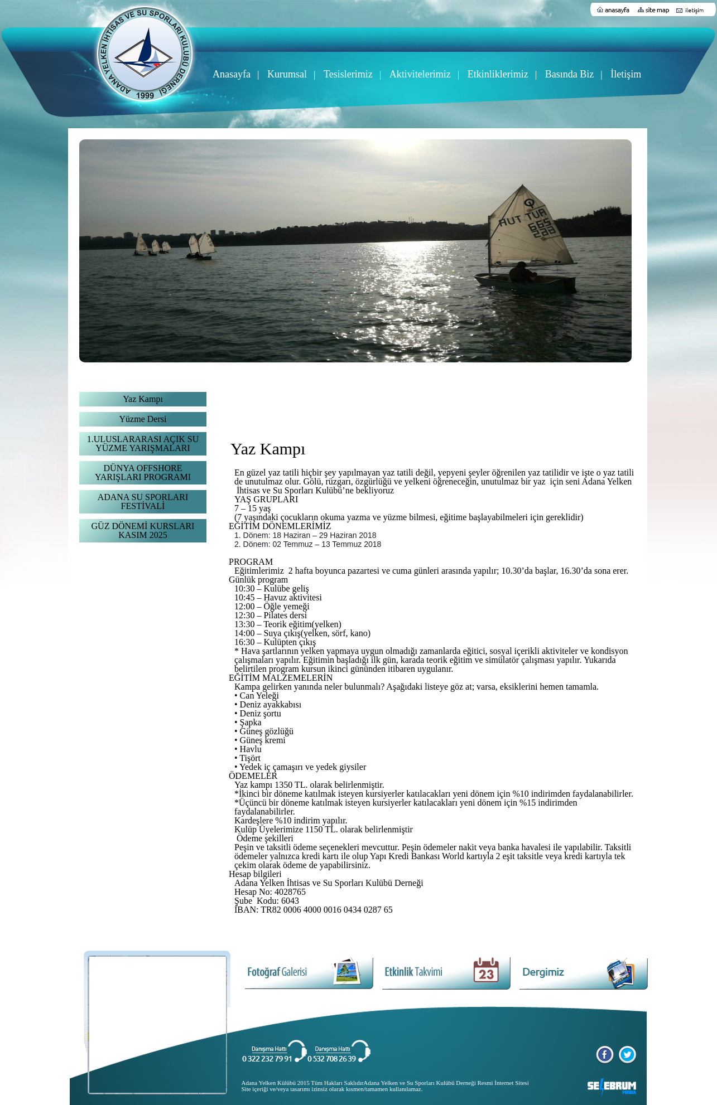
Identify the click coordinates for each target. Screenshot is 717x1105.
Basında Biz (569, 74)
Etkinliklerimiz (498, 74)
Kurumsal (287, 74)
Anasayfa (232, 74)
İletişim (625, 74)
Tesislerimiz (348, 74)
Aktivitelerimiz (420, 74)
